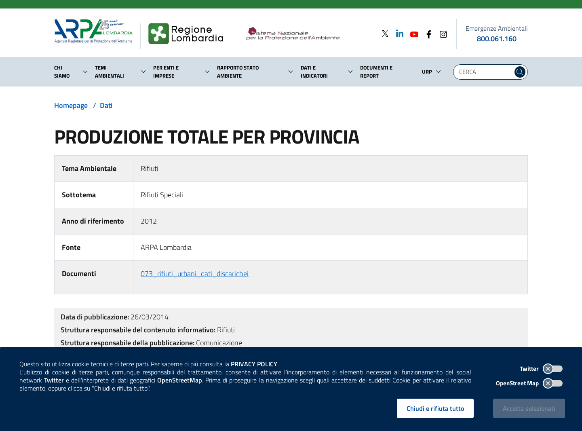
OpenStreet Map (529, 383)
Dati (106, 105)
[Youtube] (412, 33)
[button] (85, 71)
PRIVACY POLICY (254, 364)
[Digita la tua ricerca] (485, 72)
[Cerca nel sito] (520, 72)
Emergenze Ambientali (497, 28)
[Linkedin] (397, 33)
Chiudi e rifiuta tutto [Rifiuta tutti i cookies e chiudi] (435, 408)
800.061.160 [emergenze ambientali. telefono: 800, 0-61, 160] (497, 38)
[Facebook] (426, 33)
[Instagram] (441, 33)
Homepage (71, 105)
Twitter (541, 368)
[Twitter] (385, 33)
